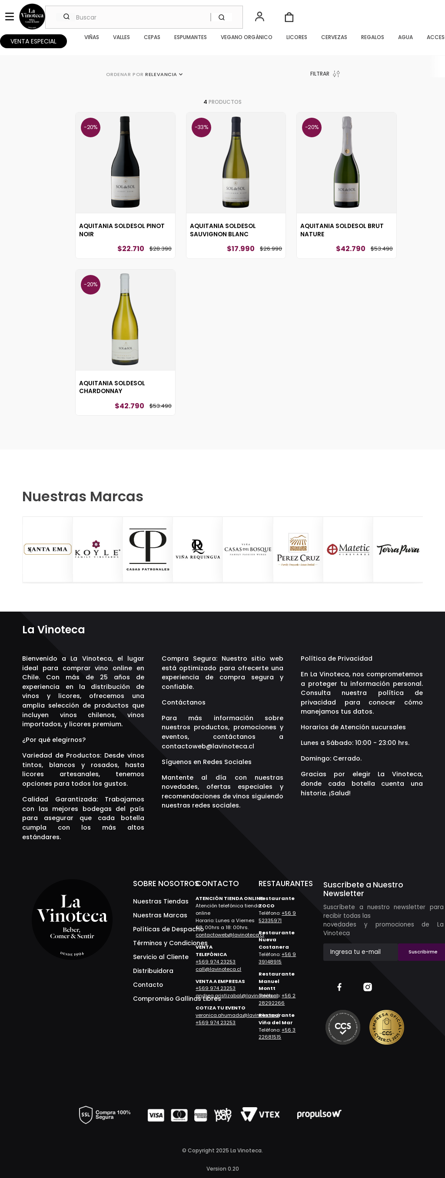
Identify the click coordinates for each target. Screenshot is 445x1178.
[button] (260, 17)
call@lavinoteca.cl (218, 969)
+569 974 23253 (216, 961)
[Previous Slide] (30, 550)
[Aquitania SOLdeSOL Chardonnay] (125, 350)
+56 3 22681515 (277, 1033)
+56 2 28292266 (277, 999)
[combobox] (144, 17)
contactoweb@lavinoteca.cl (208, 746)
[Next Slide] (415, 550)
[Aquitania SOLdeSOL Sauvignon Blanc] (236, 192)
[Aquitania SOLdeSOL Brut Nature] (346, 192)
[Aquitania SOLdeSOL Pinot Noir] (125, 192)
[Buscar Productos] (221, 17)
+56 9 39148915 (277, 958)
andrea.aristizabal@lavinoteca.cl (237, 995)
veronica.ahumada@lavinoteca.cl (237, 1015)
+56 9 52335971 (277, 917)
